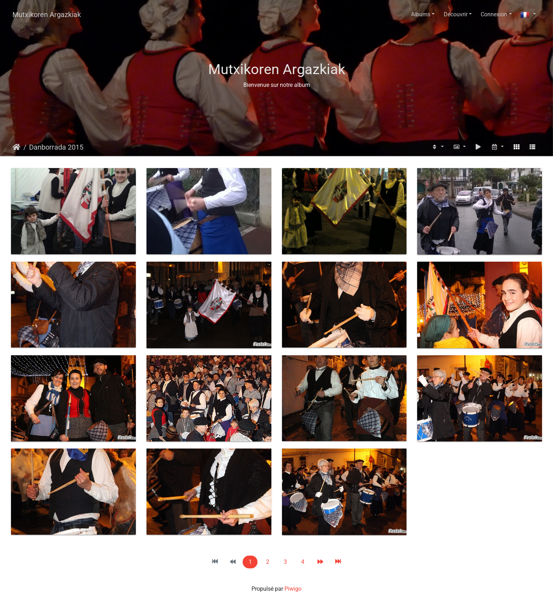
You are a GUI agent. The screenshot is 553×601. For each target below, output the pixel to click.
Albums (420, 14)
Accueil (16, 147)
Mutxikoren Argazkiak (46, 14)
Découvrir (456, 14)
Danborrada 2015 (56, 147)
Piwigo (293, 588)
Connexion (494, 14)
